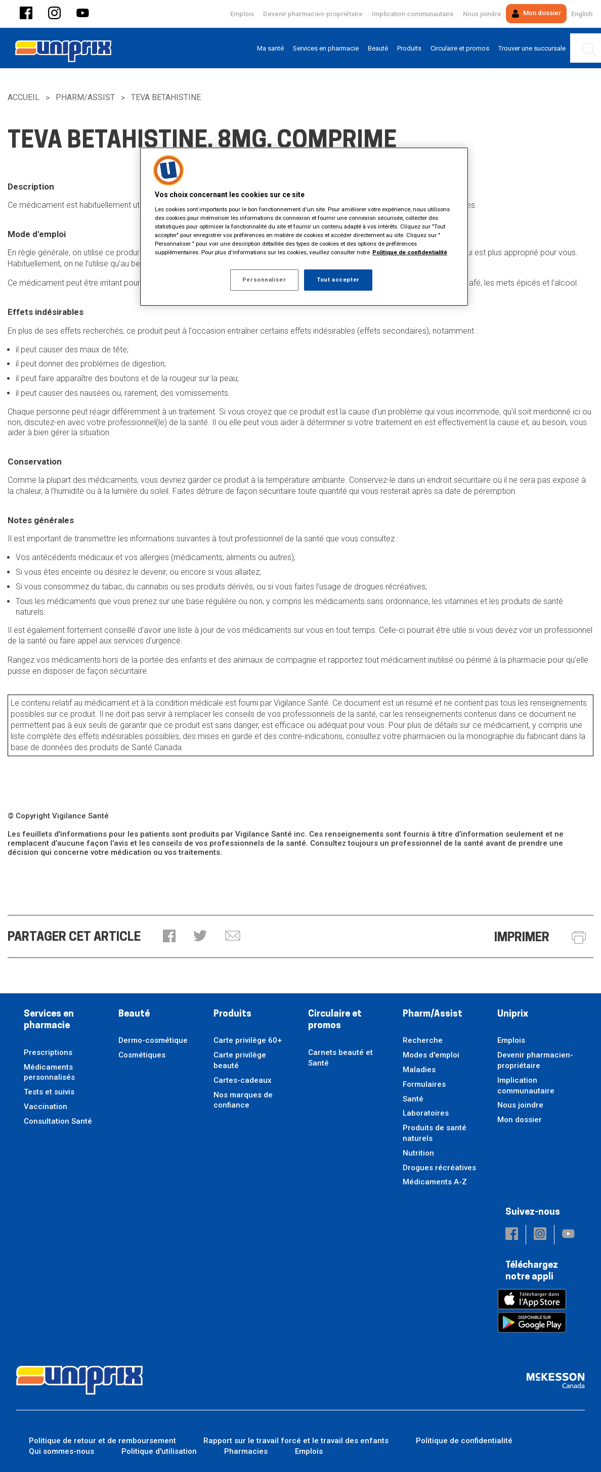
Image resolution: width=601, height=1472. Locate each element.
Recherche (423, 1040)
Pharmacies (246, 1451)
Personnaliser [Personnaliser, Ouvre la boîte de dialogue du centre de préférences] (264, 279)
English (581, 14)
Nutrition (418, 1153)
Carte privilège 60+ (247, 1040)
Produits (232, 1014)
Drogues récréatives (439, 1167)
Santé (413, 1098)
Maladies (419, 1069)
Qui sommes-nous (61, 1451)
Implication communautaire (413, 14)
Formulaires (424, 1084)
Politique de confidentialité (464, 1440)
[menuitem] (270, 48)
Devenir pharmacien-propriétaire (313, 14)
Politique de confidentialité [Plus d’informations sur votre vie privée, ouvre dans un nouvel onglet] (409, 252)
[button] (26, 14)
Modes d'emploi (431, 1055)
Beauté (134, 1014)
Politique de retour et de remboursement (102, 1440)
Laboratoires (426, 1113)
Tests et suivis (49, 1091)
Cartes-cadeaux (242, 1080)
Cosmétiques (141, 1055)
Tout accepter (338, 279)
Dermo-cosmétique (153, 1040)
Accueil (23, 97)
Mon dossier (536, 13)
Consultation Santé (58, 1121)
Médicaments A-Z (435, 1181)
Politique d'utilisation (159, 1451)
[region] (304, 226)
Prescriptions (48, 1052)
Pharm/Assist (85, 97)
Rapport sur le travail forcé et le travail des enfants (296, 1440)
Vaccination (45, 1106)
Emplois (242, 14)
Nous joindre (482, 14)
